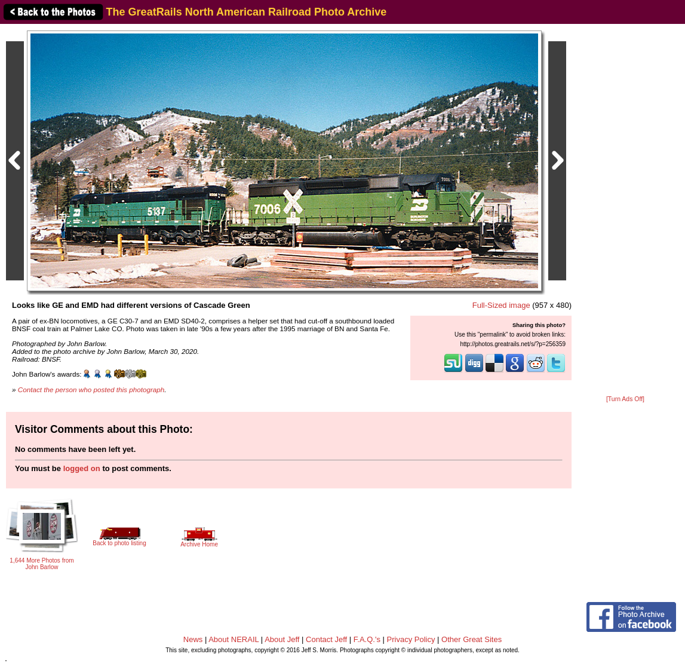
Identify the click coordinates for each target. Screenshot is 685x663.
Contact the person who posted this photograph (91, 389)
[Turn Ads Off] (625, 399)
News (193, 639)
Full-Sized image (501, 305)
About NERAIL (233, 639)
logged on (81, 468)
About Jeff (282, 639)
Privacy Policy (411, 639)
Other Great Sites (471, 639)
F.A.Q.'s (367, 639)
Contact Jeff (326, 639)
